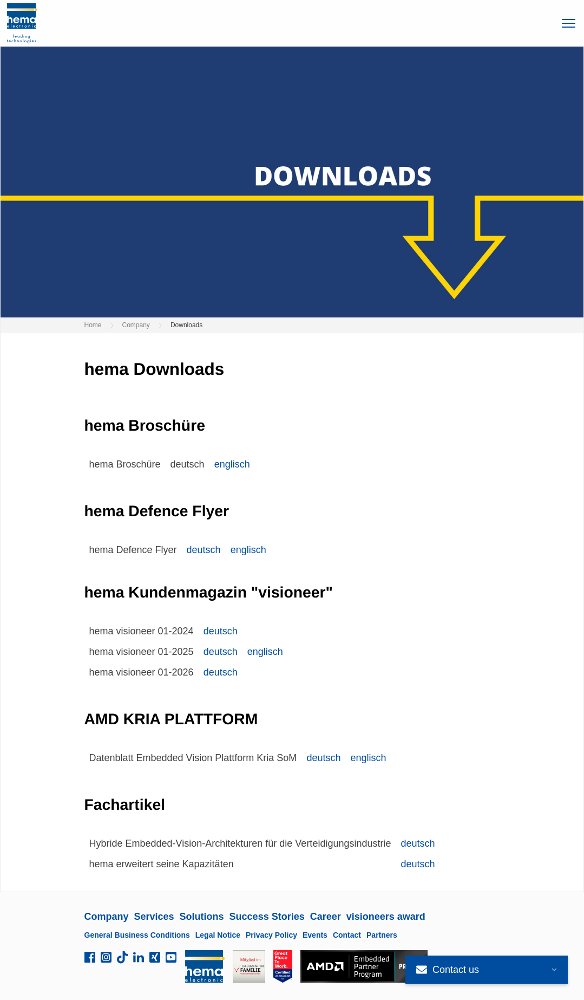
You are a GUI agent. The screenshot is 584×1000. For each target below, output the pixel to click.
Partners (381, 935)
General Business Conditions (137, 935)
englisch (232, 464)
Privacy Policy (271, 935)
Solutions (202, 916)
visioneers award (385, 916)
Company (136, 325)
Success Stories (267, 916)
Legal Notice (217, 935)
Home (93, 325)
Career (325, 916)
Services (154, 916)
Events (315, 935)
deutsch (204, 549)
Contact (347, 935)
